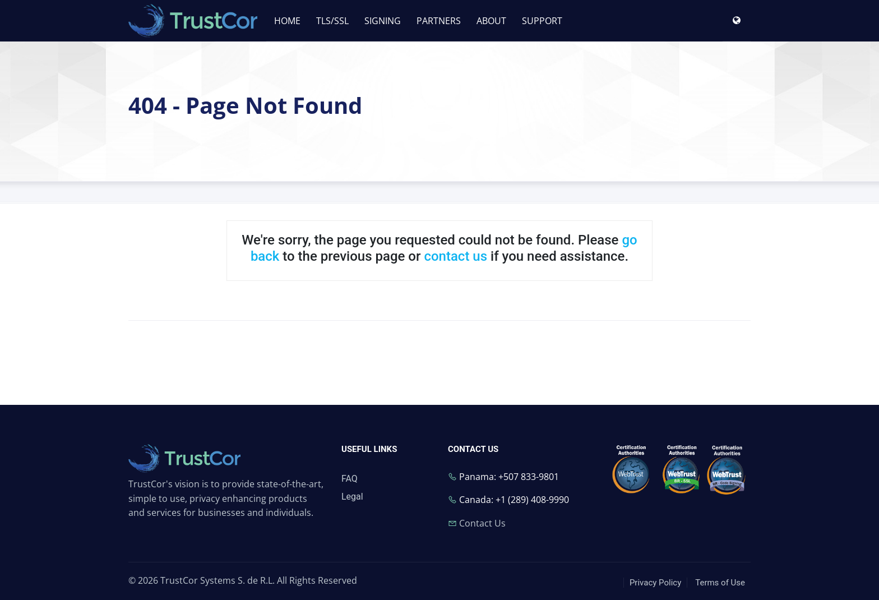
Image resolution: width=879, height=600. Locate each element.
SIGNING (382, 21)
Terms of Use (720, 583)
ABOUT (491, 21)
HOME (287, 21)
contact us (455, 256)
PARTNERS (439, 21)
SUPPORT (542, 21)
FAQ (349, 478)
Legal (352, 496)
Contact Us (482, 523)
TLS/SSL (332, 21)
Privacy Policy (655, 583)
